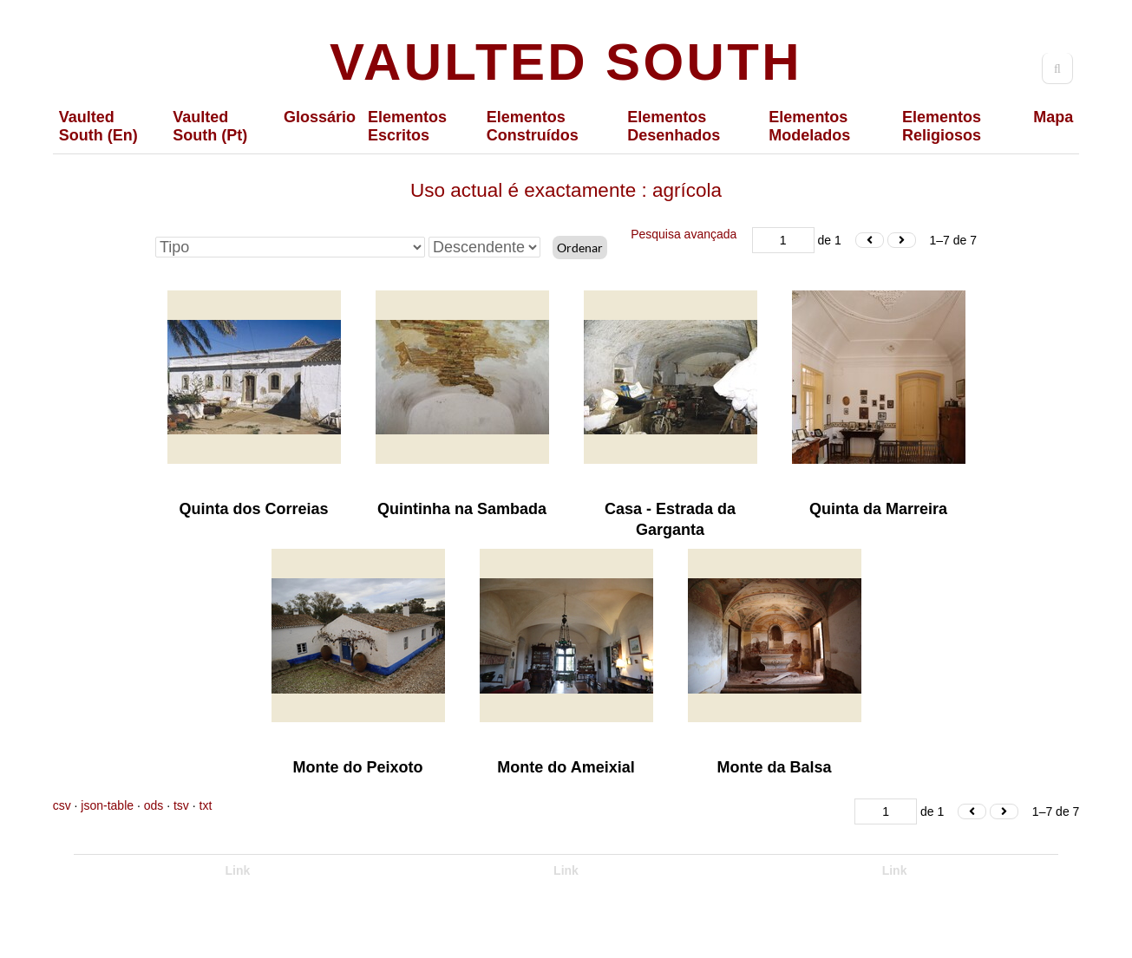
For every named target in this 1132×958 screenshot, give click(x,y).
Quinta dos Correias (253, 509)
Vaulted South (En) (98, 126)
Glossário (320, 117)
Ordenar (580, 248)
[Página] (783, 240)
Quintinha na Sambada (461, 509)
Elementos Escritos (407, 126)
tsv (181, 805)
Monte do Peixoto (358, 767)
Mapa (1053, 117)
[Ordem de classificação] (484, 247)
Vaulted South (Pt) (210, 126)
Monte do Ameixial (565, 767)
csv (62, 805)
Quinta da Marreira (878, 509)
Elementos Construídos (533, 126)
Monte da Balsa (773, 767)
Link (238, 870)
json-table (107, 805)
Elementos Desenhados (673, 126)
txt (206, 805)
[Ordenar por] (290, 247)
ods (154, 805)
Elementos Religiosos (941, 126)
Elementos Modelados (809, 126)
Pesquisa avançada (683, 234)
